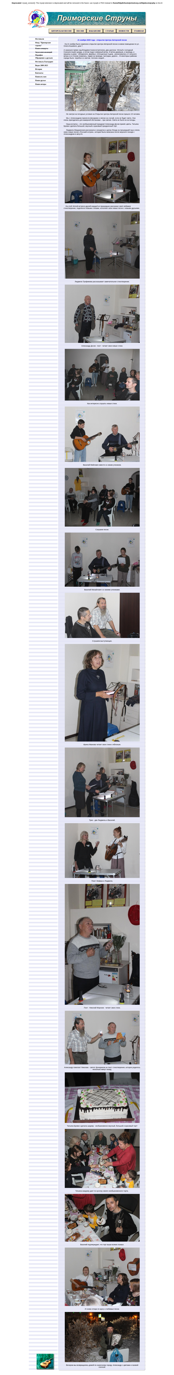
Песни (80, 31)
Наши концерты (41, 48)
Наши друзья (40, 80)
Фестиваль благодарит (44, 62)
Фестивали (39, 39)
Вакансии (94, 31)
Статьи (109, 31)
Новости (124, 31)
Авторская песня (61, 31)
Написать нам (40, 77)
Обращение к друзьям (44, 58)
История (38, 69)
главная (139, 31)
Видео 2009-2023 (41, 65)
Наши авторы (40, 84)
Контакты (39, 73)
